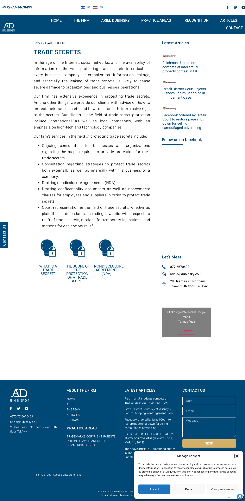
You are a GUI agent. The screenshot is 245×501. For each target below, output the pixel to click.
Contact (234, 28)
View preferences (223, 489)
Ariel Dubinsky (115, 20)
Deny (188, 489)
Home (37, 43)
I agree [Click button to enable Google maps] (187, 330)
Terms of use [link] (43, 475)
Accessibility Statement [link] (67, 475)
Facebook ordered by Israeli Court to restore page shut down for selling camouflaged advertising (184, 121)
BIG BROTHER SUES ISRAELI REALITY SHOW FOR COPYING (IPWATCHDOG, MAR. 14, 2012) (149, 438)
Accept (154, 489)
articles (228, 20)
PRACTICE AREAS (157, 20)
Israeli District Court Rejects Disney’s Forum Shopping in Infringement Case (184, 93)
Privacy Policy (108, 495)
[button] (237, 456)
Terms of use (186, 321)
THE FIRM (81, 20)
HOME (56, 20)
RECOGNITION (197, 20)
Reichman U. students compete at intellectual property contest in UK (180, 67)
